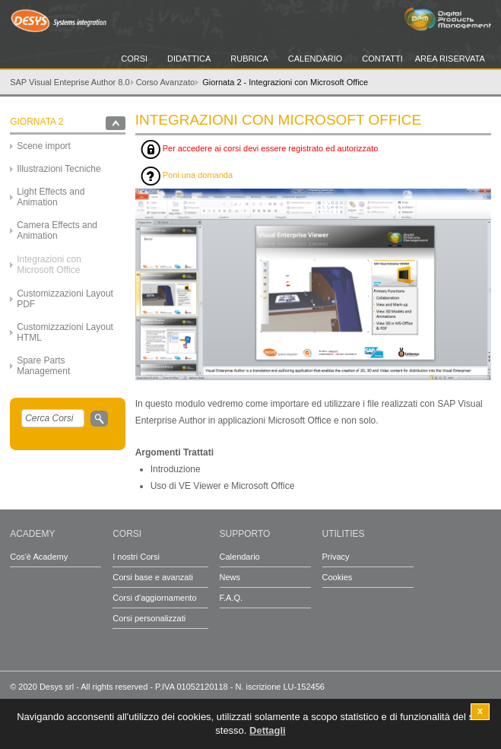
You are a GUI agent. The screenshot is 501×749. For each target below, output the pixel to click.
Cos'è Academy (39, 556)
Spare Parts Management (43, 365)
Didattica (189, 58)
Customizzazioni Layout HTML (65, 332)
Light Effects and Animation (50, 197)
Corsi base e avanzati (153, 577)
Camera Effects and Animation (57, 230)
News (230, 577)
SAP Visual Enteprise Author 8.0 (69, 82)
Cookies (337, 577)
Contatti (382, 58)
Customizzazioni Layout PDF (65, 298)
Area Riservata (450, 58)
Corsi (134, 58)
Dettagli (267, 732)
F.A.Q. (231, 597)
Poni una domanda (187, 176)
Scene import (44, 146)
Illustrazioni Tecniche (59, 168)
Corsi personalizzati (149, 618)
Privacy (336, 556)
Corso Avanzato (165, 82)
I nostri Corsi (136, 556)
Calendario (315, 58)
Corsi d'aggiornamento (154, 597)
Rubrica (249, 58)
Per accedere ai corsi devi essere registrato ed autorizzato (260, 149)
